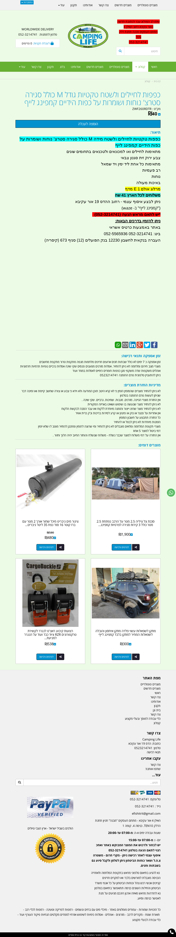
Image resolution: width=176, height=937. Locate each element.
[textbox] (125, 849)
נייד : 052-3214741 (147, 806)
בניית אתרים (73, 934)
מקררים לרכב (135, 914)
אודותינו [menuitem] (75, 67)
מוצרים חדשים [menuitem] (94, 67)
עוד (22, 67)
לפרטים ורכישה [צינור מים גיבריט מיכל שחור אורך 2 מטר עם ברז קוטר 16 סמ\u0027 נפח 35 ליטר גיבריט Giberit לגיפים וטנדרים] (46, 547)
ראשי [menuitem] (154, 67)
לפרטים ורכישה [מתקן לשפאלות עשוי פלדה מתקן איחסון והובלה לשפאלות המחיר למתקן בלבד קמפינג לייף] (122, 656)
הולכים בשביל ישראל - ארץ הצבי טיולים (50, 828)
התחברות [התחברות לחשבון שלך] (27, 2)
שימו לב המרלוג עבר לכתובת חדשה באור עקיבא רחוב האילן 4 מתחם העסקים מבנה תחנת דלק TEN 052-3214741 (138, 31)
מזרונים (120, 914)
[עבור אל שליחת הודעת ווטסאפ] (171, 493)
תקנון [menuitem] (50, 67)
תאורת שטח (152, 914)
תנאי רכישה (153, 752)
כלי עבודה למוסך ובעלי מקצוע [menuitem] (142, 718)
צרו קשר (155, 764)
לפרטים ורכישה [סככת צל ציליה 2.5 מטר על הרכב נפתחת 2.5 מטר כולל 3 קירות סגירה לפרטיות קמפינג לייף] (122, 547)
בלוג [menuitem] (62, 67)
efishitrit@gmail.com (146, 813)
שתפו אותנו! (153, 768)
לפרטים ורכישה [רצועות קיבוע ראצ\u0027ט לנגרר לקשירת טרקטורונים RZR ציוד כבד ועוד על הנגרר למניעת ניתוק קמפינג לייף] (46, 656)
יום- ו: (126, 852)
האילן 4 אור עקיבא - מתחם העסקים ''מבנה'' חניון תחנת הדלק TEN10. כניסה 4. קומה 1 (127, 822)
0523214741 (143, 747)
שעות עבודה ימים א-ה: (134, 832)
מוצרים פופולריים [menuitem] (119, 67)
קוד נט (82, 934)
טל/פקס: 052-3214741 (145, 799)
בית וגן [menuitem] (156, 709)
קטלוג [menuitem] (140, 67)
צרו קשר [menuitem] (36, 67)
